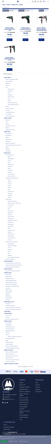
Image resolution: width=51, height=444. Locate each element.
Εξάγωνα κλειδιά (11, 216)
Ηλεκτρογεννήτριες (8, 268)
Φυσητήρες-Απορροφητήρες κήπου (12, 286)
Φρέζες (7, 340)
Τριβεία (7, 147)
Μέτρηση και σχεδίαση (10, 259)
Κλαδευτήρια (8, 295)
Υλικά (20, 419)
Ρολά (9, 253)
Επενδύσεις (22, 409)
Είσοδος (5, 424)
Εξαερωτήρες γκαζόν (10, 278)
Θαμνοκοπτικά (8, 274)
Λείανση (7, 106)
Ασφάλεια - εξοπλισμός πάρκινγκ (24, 412)
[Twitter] (7, 402)
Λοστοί (9, 189)
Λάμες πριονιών (11, 164)
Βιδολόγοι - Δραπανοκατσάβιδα (12, 79)
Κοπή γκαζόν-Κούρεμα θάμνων (11, 284)
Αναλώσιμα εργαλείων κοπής (13, 104)
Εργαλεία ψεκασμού (9, 342)
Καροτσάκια (8, 288)
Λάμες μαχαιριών (11, 158)
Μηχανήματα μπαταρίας (10, 330)
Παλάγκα (7, 127)
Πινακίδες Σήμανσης (23, 417)
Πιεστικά (7, 317)
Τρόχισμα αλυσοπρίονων (10, 305)
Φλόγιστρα (10, 239)
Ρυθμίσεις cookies (13, 441)
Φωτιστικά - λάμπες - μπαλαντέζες (14, 203)
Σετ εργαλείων (8, 114)
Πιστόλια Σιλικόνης (11, 237)
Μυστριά (9, 197)
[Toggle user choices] (38, 1)
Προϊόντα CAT (22, 385)
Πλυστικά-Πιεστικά (9, 357)
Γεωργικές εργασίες (8, 321)
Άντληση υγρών (7, 311)
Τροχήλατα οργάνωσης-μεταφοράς (11, 363)
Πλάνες (9, 179)
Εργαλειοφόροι (11, 224)
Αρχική (3, 4)
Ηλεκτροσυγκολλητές (8, 261)
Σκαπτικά (7, 332)
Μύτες (9, 208)
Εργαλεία (8, 4)
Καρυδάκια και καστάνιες (12, 220)
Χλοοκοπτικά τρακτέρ (10, 328)
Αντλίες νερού (8, 315)
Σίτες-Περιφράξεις (23, 406)
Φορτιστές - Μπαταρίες (10, 116)
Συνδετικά (10, 193)
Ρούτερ (9, 98)
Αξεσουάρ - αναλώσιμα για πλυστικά (15, 336)
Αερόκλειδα (8, 141)
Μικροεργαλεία (11, 218)
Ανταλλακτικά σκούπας (10, 361)
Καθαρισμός (8, 83)
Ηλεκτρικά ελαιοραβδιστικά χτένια (12, 348)
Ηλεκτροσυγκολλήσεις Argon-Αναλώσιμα (14, 265)
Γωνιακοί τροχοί (11, 89)
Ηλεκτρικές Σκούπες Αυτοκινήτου (12, 359)
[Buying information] (40, 1)
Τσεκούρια (8, 299)
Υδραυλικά (10, 232)
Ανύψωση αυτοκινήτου (10, 353)
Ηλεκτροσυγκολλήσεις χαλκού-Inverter (13, 263)
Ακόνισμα (9, 183)
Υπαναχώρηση (38, 391)
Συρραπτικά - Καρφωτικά (10, 143)
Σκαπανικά (8, 294)
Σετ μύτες (10, 207)
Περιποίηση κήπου (7, 272)
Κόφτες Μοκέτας (11, 174)
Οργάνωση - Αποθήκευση (24, 391)
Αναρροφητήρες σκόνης (10, 129)
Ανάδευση (7, 85)
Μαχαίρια (9, 156)
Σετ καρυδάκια (10, 205)
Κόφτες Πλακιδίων (11, 176)
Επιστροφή (37, 389)
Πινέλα (9, 251)
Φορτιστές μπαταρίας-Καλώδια (12, 352)
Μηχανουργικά (8, 199)
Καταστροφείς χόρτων (10, 326)
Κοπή (7, 87)
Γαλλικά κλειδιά (11, 234)
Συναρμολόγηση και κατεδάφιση (12, 178)
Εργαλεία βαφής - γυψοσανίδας (12, 241)
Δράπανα (21, 4)
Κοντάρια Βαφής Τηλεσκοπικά (13, 257)
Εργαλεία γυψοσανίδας (12, 245)
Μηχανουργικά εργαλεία (12, 201)
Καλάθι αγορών (6, 429)
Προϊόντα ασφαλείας (23, 415)
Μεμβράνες (10, 255)
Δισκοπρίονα (10, 91)
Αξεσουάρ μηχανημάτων (10, 338)
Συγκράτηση (10, 170)
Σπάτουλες (10, 249)
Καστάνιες (8, 149)
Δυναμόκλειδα (10, 226)
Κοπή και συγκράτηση (10, 154)
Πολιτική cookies (23, 441)
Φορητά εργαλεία (7, 77)
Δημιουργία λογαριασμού (8, 427)
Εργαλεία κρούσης (11, 230)
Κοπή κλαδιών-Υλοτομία (9, 301)
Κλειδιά (9, 228)
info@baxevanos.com (9, 399)
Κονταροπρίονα (9, 323)
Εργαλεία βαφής (11, 243)
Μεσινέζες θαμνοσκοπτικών (11, 282)
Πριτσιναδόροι (10, 236)
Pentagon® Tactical (23, 389)
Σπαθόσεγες (10, 94)
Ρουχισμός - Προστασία (24, 387)
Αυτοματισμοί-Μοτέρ (24, 400)
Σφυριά (9, 185)
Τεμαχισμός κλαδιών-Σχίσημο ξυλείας (13, 307)
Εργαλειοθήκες (11, 222)
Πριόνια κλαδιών (9, 297)
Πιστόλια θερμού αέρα (10, 112)
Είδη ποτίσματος (9, 290)
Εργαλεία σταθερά (7, 118)
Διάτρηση (7, 120)
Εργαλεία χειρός (7, 152)
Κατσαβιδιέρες (9, 135)
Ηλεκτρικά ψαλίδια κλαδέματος (12, 346)
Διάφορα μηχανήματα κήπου (11, 280)
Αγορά (10, 39)
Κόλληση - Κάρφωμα (9, 108)
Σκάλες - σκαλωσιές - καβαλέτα (24, 394)
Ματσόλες (10, 214)
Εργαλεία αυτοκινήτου (8, 350)
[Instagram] (5, 402)
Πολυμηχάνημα (8, 324)
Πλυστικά (7, 334)
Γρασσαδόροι (8, 150)
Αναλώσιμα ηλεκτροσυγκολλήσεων (12, 266)
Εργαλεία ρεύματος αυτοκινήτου (12, 355)
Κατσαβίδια (10, 166)
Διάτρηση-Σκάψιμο (9, 81)
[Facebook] (3, 402)
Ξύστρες (9, 160)
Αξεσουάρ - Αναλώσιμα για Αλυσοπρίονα (13, 309)
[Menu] (3, 1)
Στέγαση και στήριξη (23, 402)
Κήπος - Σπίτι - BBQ (23, 397)
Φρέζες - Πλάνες (11, 96)
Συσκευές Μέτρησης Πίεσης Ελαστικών (13, 145)
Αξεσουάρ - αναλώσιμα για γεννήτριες (13, 270)
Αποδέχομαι (4, 441)
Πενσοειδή (10, 172)
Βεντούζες (8, 110)
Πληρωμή (37, 387)
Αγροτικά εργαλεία (9, 344)
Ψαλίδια (9, 100)
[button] (32, 1)
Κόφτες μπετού (11, 210)
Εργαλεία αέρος (14, 4)
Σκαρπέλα (10, 181)
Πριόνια (9, 162)
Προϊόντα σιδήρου (23, 404)
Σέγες (9, 92)
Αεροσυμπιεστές (9, 133)
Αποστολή (37, 385)
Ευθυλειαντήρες (9, 139)
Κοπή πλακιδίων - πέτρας (10, 125)
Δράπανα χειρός (11, 191)
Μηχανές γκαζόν (9, 276)
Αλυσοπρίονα (8, 303)
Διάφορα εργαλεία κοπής (12, 102)
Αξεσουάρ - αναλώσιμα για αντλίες (12, 319)
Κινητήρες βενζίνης (8, 313)
